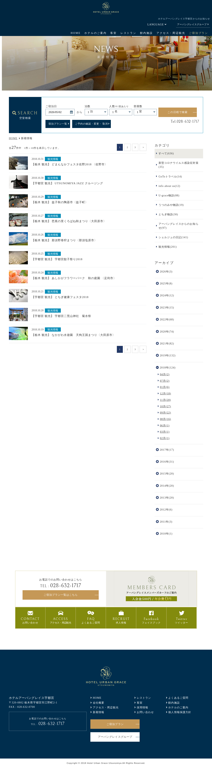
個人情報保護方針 (179, 712)
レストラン (128, 32)
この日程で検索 (177, 112)
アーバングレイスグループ (192, 24)
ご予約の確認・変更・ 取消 (91, 123)
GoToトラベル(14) (170, 176)
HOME (76, 32)
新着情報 (98, 712)
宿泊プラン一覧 (58, 123)
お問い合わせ (145, 712)
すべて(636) (166, 153)
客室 (113, 32)
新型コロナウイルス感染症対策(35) (179, 164)
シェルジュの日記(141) (173, 237)
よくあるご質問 (178, 697)
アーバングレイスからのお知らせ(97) (179, 225)
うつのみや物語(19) (171, 204)
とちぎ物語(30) (168, 214)
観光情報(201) (168, 246)
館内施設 (146, 32)
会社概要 (98, 702)
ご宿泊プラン (198, 32)
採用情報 (142, 707)
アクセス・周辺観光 (170, 32)
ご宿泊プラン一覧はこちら (61, 594)
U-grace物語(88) (169, 195)
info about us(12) (169, 185)
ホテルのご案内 (95, 32)
